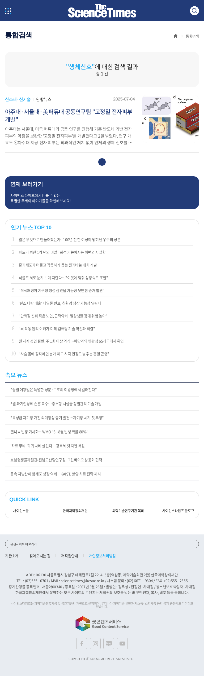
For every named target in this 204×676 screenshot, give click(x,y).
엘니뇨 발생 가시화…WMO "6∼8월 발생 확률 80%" (49, 432)
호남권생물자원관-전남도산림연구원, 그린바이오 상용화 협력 (56, 460)
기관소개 (12, 556)
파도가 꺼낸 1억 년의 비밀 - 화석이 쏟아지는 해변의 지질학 (62, 252)
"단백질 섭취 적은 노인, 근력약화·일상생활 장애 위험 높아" (63, 316)
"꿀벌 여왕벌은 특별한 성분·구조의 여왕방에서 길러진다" (53, 390)
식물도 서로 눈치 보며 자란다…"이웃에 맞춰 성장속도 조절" (63, 278)
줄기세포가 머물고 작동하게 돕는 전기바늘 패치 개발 (58, 265)
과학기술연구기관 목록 (126, 511)
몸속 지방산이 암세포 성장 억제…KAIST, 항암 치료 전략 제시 (55, 474)
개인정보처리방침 (102, 556)
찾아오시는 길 (39, 556)
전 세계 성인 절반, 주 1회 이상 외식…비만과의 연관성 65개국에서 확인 (71, 341)
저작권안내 (69, 556)
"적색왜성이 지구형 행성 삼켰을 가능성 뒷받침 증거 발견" (61, 290)
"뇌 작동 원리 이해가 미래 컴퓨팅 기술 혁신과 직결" (57, 328)
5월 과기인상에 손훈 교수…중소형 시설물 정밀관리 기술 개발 (55, 404)
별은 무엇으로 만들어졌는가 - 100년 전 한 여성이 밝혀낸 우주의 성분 (69, 240)
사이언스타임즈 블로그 (176, 511)
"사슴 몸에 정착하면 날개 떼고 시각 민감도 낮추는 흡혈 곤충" (64, 354)
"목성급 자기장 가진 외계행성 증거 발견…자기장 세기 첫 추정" (57, 418)
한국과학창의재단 (73, 511)
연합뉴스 (43, 99)
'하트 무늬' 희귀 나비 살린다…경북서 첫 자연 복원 (47, 446)
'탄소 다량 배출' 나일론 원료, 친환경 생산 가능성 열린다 (60, 303)
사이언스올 (18, 511)
